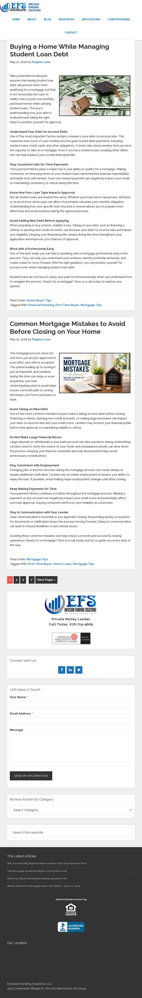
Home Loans (62, 564)
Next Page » (46, 579)
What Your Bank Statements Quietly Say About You (37, 878)
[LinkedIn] (70, 670)
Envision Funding (71, 7)
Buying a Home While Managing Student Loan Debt (59, 50)
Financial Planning (41, 305)
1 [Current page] (10, 579)
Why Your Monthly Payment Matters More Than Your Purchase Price (47, 863)
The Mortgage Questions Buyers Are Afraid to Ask (37, 871)
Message (16, 730)
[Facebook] (61, 670)
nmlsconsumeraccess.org (71, 899)
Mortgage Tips (91, 305)
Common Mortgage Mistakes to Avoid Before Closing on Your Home (67, 327)
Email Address (21, 713)
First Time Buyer (67, 305)
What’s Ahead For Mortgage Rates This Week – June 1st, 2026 (43, 886)
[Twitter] (78, 670)
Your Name (19, 697)
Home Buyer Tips (39, 300)
